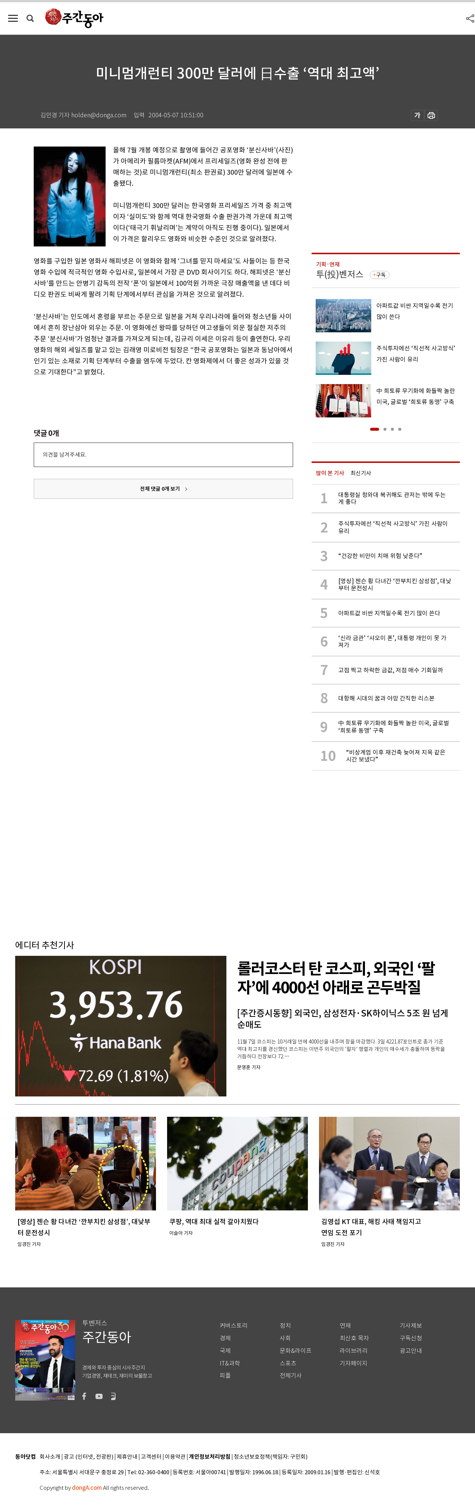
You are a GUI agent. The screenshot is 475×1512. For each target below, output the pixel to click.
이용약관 (175, 1457)
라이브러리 (354, 1350)
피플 (225, 1375)
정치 (285, 1325)
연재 (345, 1325)
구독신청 (411, 1338)
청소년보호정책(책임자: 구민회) (271, 1457)
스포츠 (288, 1363)
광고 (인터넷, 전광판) (88, 1457)
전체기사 (291, 1375)
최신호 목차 (354, 1338)
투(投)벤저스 (339, 274)
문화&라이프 (296, 1350)
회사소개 (50, 1457)
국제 (225, 1350)
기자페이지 (354, 1363)
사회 (285, 1338)
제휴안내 (127, 1457)
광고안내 (411, 1350)
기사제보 (411, 1325)
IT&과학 (230, 1363)
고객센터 (151, 1457)
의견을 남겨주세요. (64, 454)
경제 (225, 1338)
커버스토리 (234, 1325)
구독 (381, 275)
